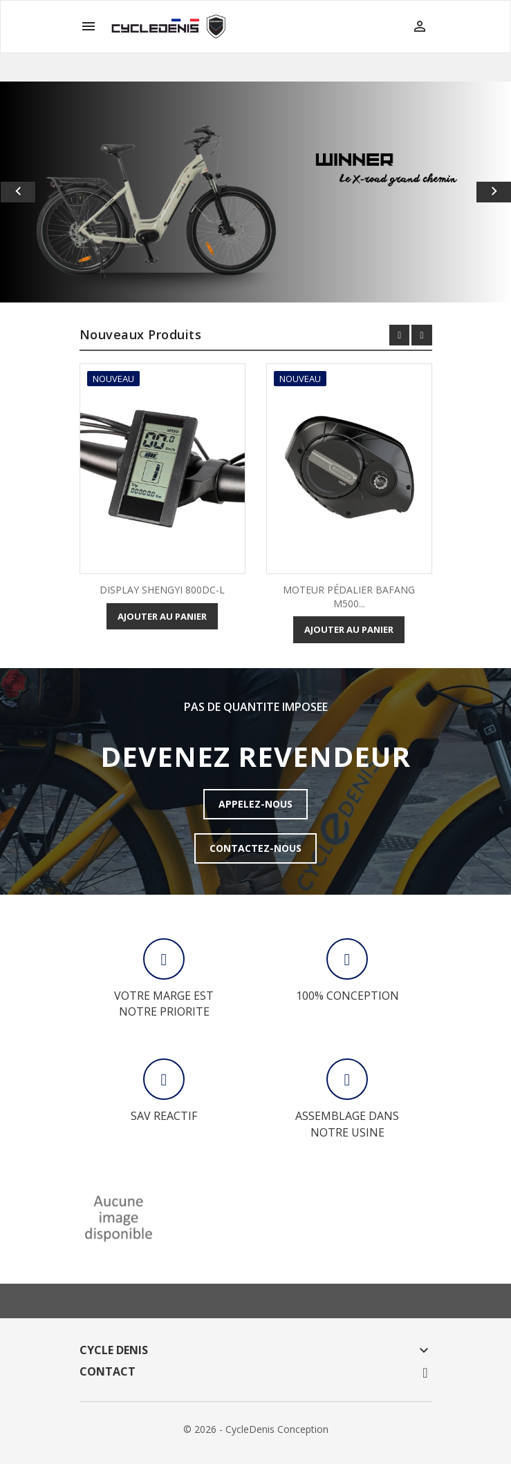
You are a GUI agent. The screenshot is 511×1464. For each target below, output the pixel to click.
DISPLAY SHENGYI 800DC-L (162, 589)
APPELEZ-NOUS (255, 803)
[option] (255, 192)
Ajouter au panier (162, 616)
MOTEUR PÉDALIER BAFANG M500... (349, 596)
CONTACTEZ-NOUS (255, 848)
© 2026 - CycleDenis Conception (255, 1429)
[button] (38, 192)
